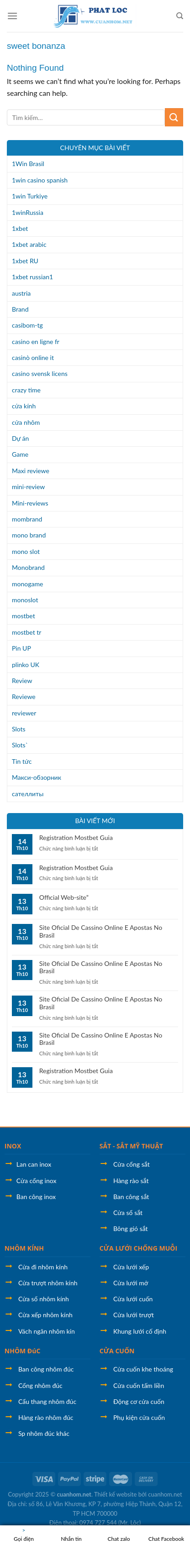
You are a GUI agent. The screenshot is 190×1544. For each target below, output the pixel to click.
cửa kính (24, 406)
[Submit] (174, 117)
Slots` (20, 745)
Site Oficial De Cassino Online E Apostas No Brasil (100, 931)
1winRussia (27, 212)
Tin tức (22, 761)
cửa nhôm (26, 422)
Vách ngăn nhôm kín (46, 1331)
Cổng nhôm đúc (40, 1385)
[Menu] (12, 16)
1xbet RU (25, 261)
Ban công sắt (131, 1196)
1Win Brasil (28, 163)
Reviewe (24, 696)
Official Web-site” (64, 897)
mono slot (26, 551)
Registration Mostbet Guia (76, 837)
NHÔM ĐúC (23, 1350)
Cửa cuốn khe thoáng (143, 1369)
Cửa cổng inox (36, 1180)
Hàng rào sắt (131, 1180)
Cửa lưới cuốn (133, 1299)
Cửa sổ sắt (127, 1212)
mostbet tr (26, 632)
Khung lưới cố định (139, 1331)
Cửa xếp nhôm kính (45, 1315)
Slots (19, 729)
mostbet (23, 616)
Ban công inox (36, 1196)
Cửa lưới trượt (133, 1315)
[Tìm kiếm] (179, 16)
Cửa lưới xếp (131, 1267)
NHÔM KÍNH (24, 1248)
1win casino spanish (40, 180)
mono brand (29, 535)
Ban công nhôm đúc (46, 1369)
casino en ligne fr (35, 341)
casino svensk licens (40, 373)
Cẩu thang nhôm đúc (47, 1401)
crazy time (26, 390)
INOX (13, 1146)
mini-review (28, 486)
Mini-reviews (30, 503)
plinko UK (25, 664)
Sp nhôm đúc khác (43, 1433)
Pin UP (21, 648)
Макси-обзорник (36, 777)
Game (20, 454)
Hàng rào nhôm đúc (46, 1417)
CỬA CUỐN (117, 1350)
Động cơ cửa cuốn (138, 1401)
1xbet (20, 228)
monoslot (25, 600)
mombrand (27, 519)
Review (22, 680)
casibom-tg (27, 325)
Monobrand (28, 567)
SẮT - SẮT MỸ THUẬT (131, 1146)
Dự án (20, 438)
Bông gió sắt (130, 1228)
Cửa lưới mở (130, 1283)
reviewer (24, 713)
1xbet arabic (29, 244)
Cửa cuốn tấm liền (138, 1385)
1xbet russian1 (32, 277)
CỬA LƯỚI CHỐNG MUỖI (138, 1248)
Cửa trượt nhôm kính (48, 1283)
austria (21, 293)
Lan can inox (33, 1164)
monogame (27, 584)
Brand (20, 309)
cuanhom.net (74, 1494)
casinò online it (33, 357)
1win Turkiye (30, 196)
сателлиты (27, 794)
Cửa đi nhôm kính (43, 1267)
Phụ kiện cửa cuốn (139, 1417)
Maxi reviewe (30, 471)
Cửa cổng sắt (131, 1164)
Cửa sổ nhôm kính (43, 1299)
